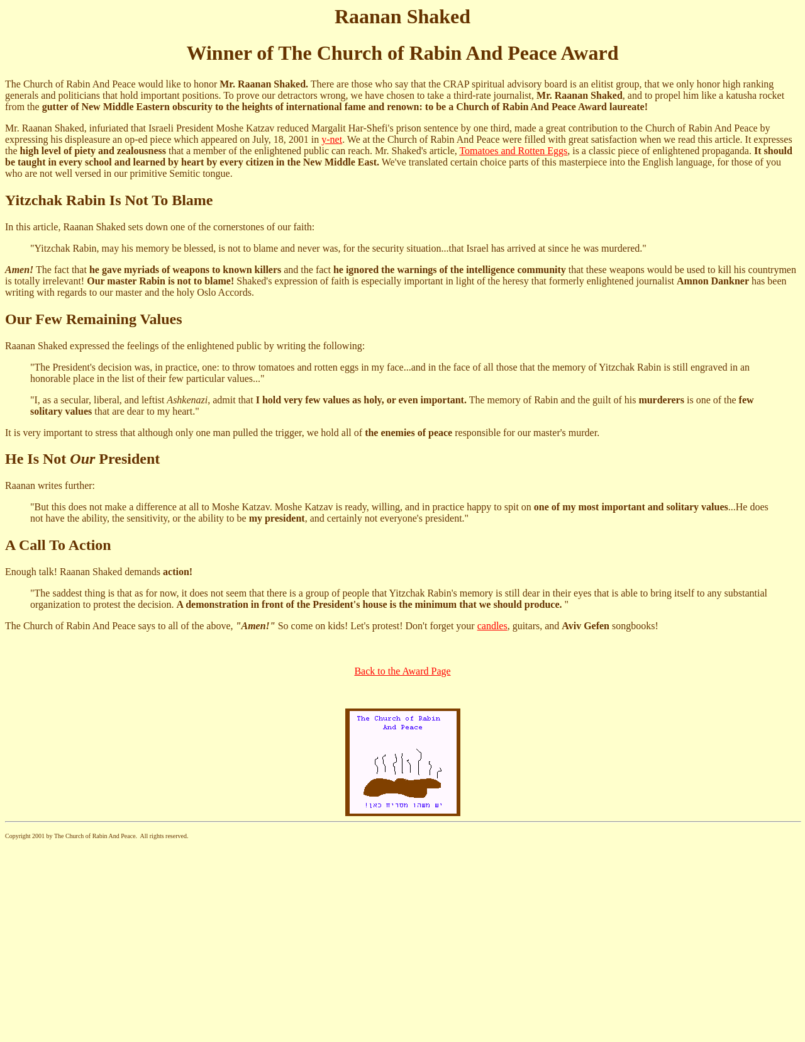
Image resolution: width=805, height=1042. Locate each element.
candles (492, 625)
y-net (331, 139)
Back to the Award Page (402, 671)
